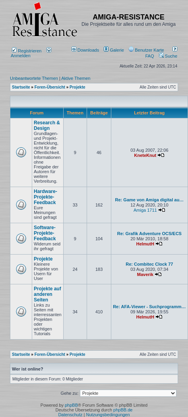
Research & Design (47, 125)
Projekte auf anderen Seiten (47, 294)
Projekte (43, 259)
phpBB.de (122, 409)
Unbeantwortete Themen (34, 78)
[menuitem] (86, 50)
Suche (168, 56)
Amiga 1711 (145, 210)
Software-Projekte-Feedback (45, 233)
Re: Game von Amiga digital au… (149, 199)
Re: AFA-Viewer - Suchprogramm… (149, 306)
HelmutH (145, 243)
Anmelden (31, 53)
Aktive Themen (75, 78)
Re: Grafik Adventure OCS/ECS (149, 233)
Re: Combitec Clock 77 (149, 264)
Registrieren (26, 50)
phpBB (71, 405)
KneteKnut (145, 155)
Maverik (145, 274)
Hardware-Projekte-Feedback (45, 197)
